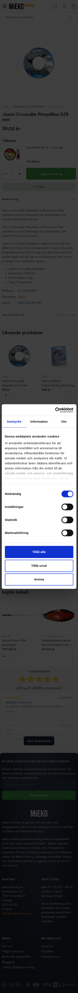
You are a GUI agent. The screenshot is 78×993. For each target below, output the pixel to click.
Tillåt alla (39, 552)
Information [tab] (39, 421)
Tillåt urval (39, 565)
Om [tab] (64, 421)
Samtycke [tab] (14, 421)
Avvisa (39, 579)
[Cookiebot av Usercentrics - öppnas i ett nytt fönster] (55, 410)
